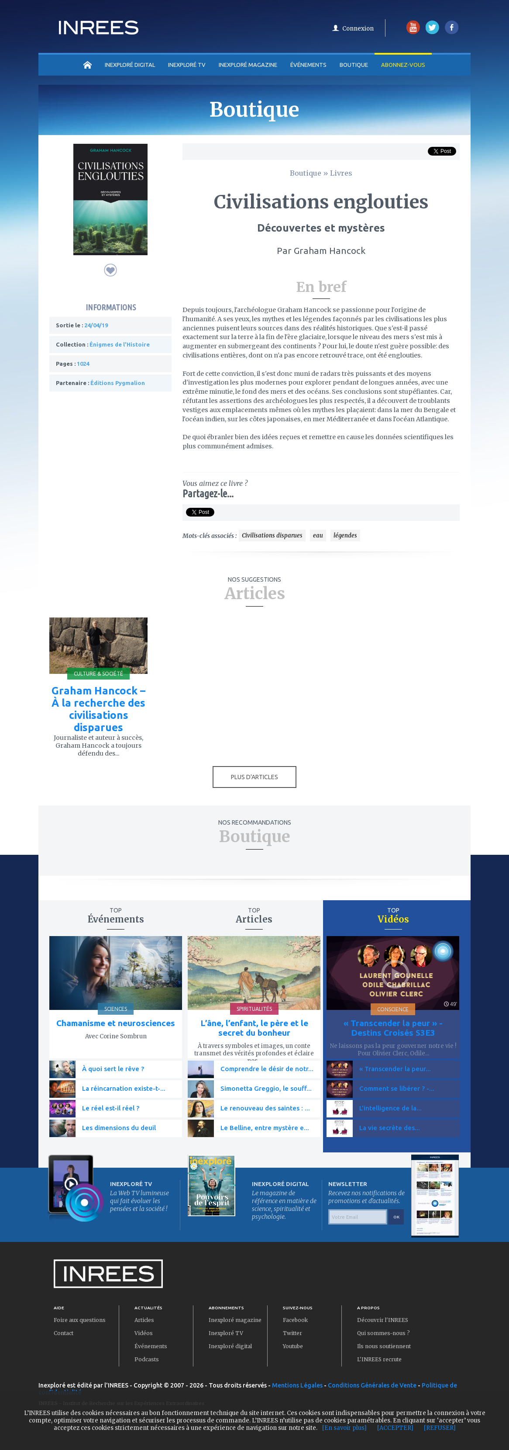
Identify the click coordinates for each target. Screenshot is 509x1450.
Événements (308, 65)
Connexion (358, 28)
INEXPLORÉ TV (187, 65)
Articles (144, 1320)
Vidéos (143, 1333)
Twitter (292, 1333)
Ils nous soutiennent (384, 1346)
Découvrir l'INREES (382, 1320)
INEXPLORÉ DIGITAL (130, 65)
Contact (63, 1333)
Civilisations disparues (272, 535)
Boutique (354, 65)
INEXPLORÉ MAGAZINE (248, 65)
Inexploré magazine (235, 1320)
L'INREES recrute (379, 1359)
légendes (345, 535)
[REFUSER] (440, 1428)
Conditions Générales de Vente (372, 1385)
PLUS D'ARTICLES (254, 777)
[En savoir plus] (344, 1428)
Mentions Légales (297, 1385)
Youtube (293, 1346)
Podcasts (146, 1359)
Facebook (295, 1320)
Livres (341, 173)
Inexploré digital (230, 1346)
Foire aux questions (80, 1320)
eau (318, 535)
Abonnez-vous (403, 65)
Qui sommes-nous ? (383, 1333)
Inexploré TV (226, 1333)
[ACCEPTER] (395, 1428)
